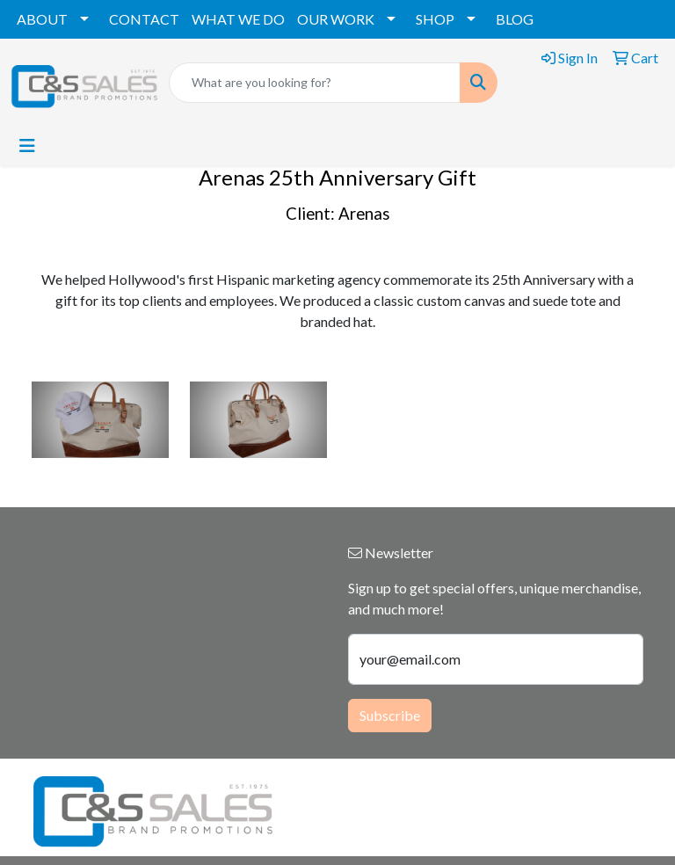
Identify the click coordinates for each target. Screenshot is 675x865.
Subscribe (389, 715)
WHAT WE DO (238, 19)
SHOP (435, 19)
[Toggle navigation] (27, 145)
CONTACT (144, 19)
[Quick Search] (315, 82)
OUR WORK (335, 19)
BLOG (514, 19)
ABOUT (42, 19)
